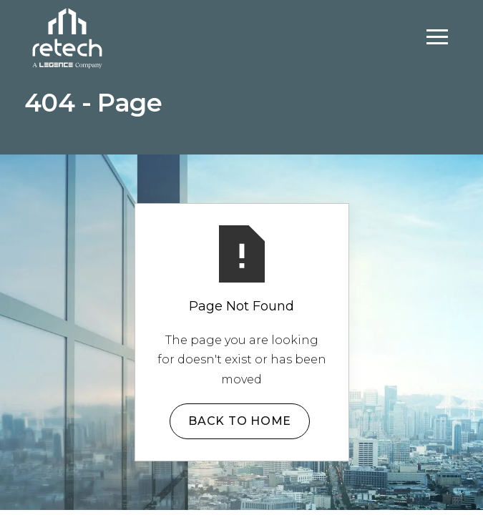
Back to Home (239, 421)
